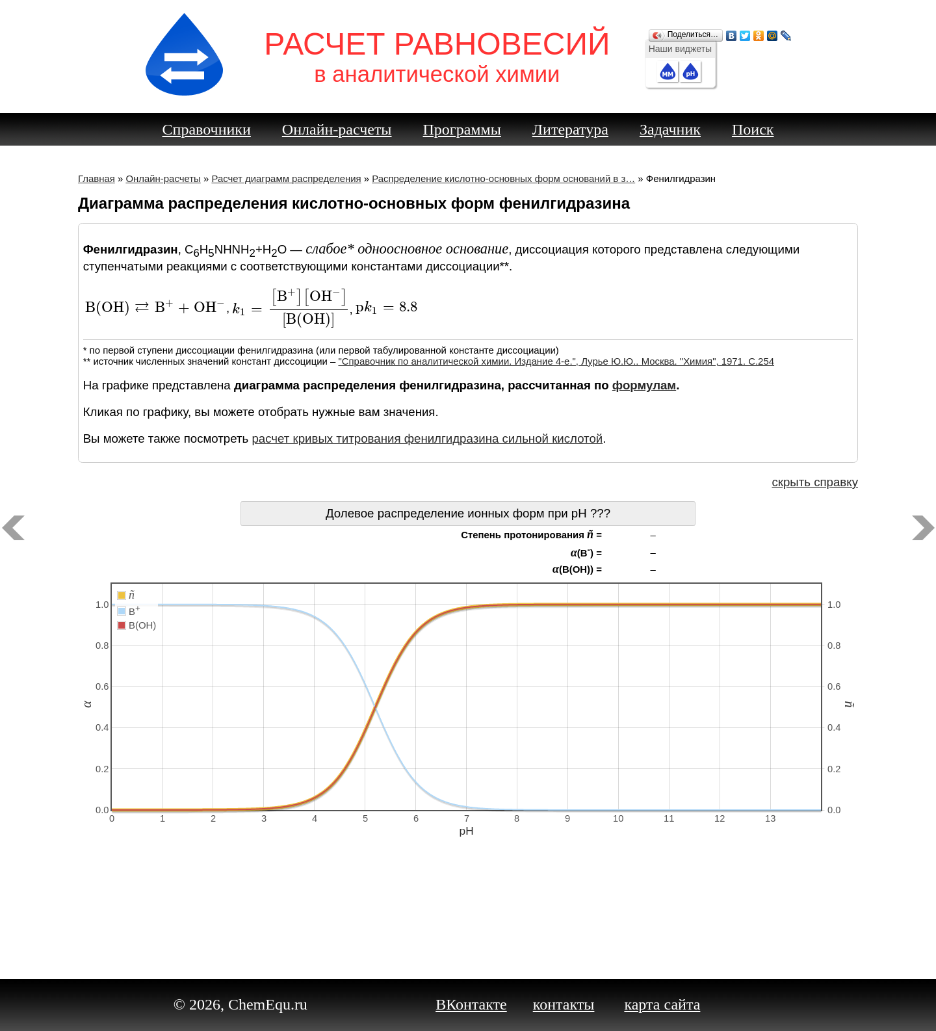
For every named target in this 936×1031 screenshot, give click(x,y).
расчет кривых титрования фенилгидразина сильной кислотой (427, 438)
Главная (96, 178)
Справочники (206, 129)
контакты (564, 1004)
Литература (570, 129)
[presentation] (155, 308)
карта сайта (662, 1004)
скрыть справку (815, 482)
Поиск (753, 129)
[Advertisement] (468, 916)
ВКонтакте (471, 1004)
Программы (462, 129)
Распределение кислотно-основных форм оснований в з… (503, 178)
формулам (644, 385)
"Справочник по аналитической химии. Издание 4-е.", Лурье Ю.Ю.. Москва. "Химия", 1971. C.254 (556, 361)
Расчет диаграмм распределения (286, 178)
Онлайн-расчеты (337, 129)
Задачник (670, 129)
